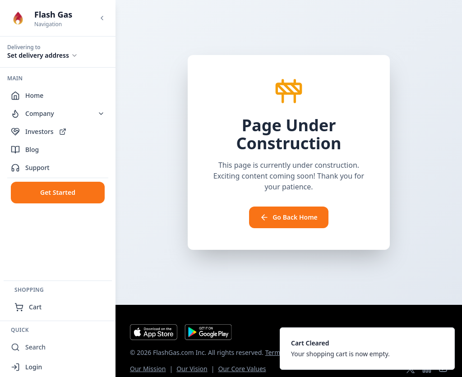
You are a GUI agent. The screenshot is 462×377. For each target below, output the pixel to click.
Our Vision (191, 368)
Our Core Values (242, 368)
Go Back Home (289, 217)
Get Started (57, 192)
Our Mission (148, 368)
